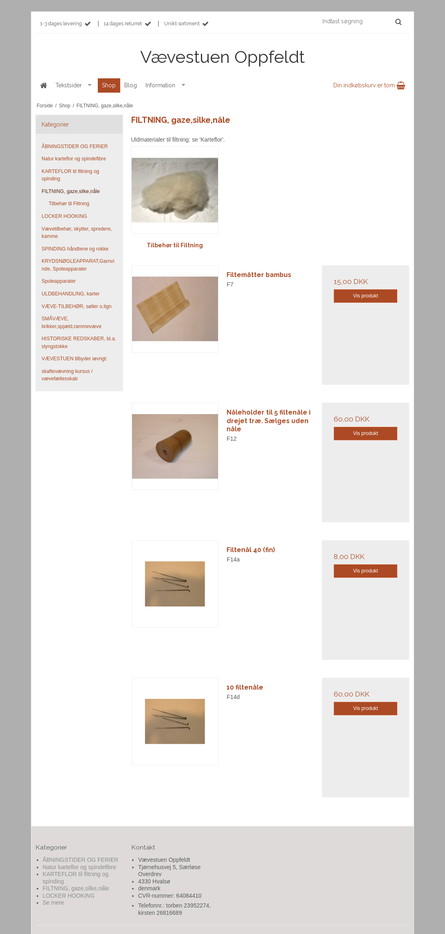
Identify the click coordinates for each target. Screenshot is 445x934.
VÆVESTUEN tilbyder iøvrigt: (74, 359)
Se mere (53, 902)
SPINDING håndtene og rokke (75, 249)
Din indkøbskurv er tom (369, 85)
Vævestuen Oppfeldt (222, 57)
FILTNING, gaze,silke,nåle (71, 191)
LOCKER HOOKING (64, 216)
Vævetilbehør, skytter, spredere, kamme (77, 232)
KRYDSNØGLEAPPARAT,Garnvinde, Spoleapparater (78, 264)
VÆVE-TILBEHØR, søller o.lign (77, 306)
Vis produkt (365, 296)
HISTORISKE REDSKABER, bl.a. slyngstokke (79, 342)
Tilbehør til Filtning (69, 203)
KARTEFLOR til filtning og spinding (70, 175)
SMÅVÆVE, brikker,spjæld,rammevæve (71, 322)
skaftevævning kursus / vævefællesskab (67, 375)
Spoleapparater (59, 281)
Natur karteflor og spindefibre (74, 159)
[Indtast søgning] (361, 21)
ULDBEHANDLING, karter (70, 294)
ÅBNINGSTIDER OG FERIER (75, 146)
